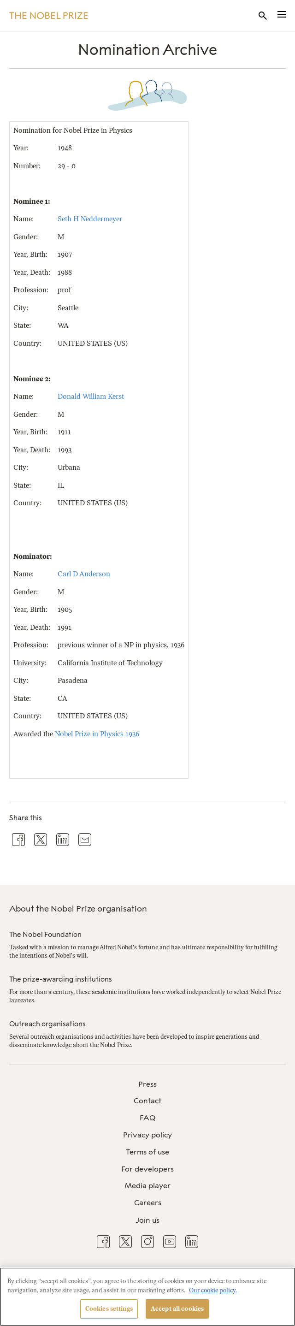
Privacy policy (147, 1135)
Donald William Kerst (91, 396)
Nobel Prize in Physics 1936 (97, 734)
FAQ (147, 1117)
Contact (147, 1100)
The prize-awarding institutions (60, 979)
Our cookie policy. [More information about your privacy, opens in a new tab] (213, 1290)
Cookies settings (109, 1308)
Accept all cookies (177, 1308)
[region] (147, 1296)
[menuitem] (147, 1084)
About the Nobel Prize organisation (78, 909)
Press (147, 1084)
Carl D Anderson (84, 574)
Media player (147, 1185)
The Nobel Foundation (45, 934)
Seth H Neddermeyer (90, 219)
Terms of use (147, 1152)
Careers (147, 1202)
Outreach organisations (47, 1024)
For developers (147, 1169)
